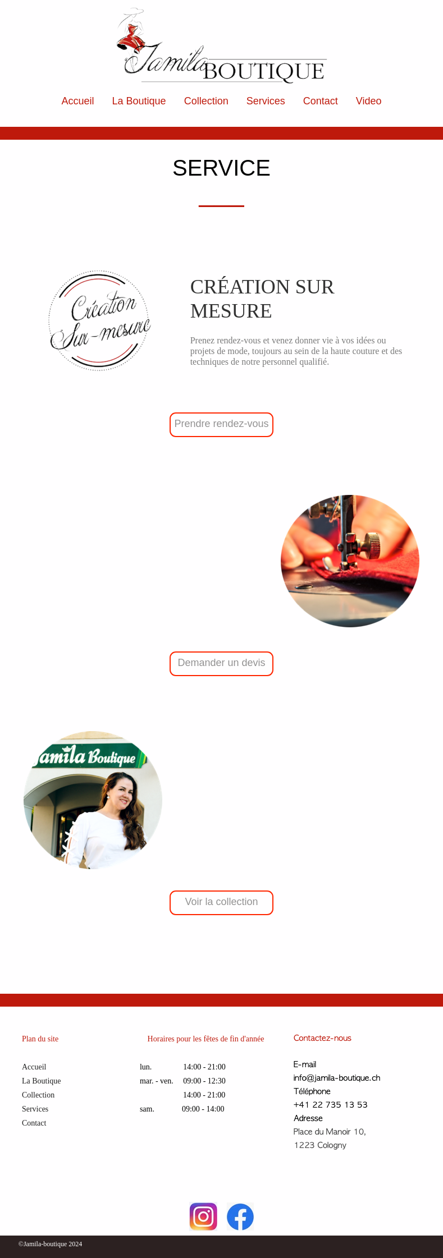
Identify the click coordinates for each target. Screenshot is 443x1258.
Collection (206, 101)
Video (369, 101)
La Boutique (139, 101)
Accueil (78, 101)
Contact (320, 101)
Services (265, 101)
